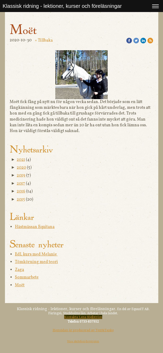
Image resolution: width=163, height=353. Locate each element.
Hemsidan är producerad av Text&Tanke (83, 330)
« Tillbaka (44, 40)
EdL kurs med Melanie (36, 254)
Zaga (19, 270)
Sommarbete (27, 277)
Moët (20, 285)
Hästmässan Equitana (35, 227)
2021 (21, 160)
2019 (21, 175)
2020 (21, 167)
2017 (21, 183)
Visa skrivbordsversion (83, 341)
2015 (21, 199)
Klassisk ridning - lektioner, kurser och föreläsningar (62, 6)
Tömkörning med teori (36, 262)
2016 (21, 191)
